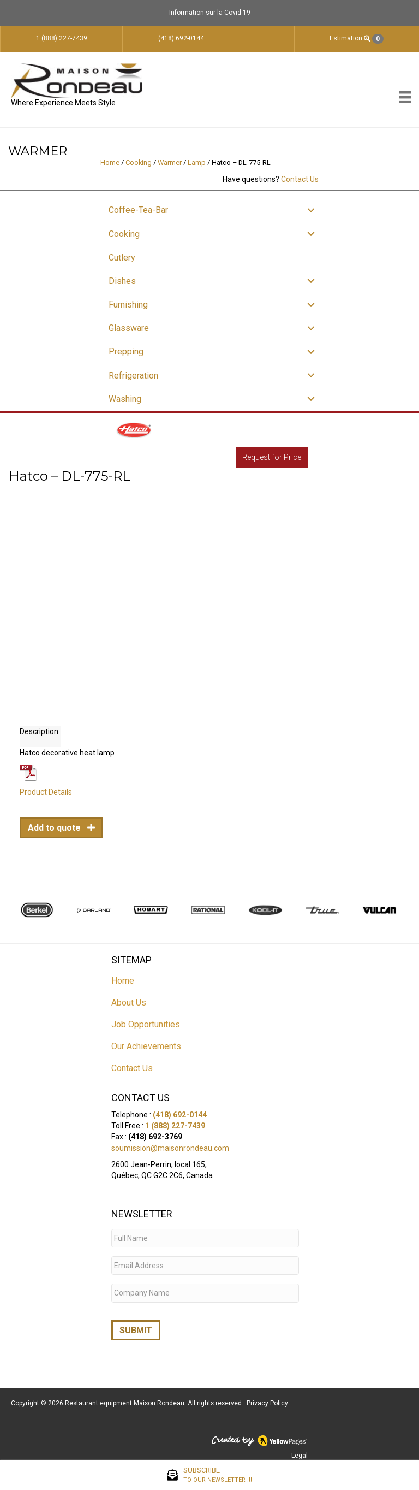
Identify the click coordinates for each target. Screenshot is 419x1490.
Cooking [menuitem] (124, 234)
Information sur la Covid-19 (209, 12)
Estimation (357, 39)
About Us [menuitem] (128, 1002)
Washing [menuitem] (125, 399)
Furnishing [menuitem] (128, 304)
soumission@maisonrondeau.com (170, 1148)
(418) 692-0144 (180, 1114)
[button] (311, 210)
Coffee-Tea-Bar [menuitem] (138, 210)
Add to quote (55, 828)
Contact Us (300, 179)
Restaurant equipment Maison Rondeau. (125, 1399)
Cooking (138, 162)
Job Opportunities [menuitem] (145, 1024)
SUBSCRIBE (217, 1475)
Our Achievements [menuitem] (146, 1046)
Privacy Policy (268, 1399)
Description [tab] (39, 731)
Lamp (197, 162)
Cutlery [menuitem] (122, 257)
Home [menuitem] (122, 980)
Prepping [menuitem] (126, 351)
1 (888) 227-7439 (175, 1125)
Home (109, 162)
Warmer (170, 162)
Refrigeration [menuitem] (133, 375)
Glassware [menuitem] (129, 328)
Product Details (46, 792)
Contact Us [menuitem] (132, 1068)
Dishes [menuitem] (122, 281)
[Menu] (405, 97)
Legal (299, 1452)
